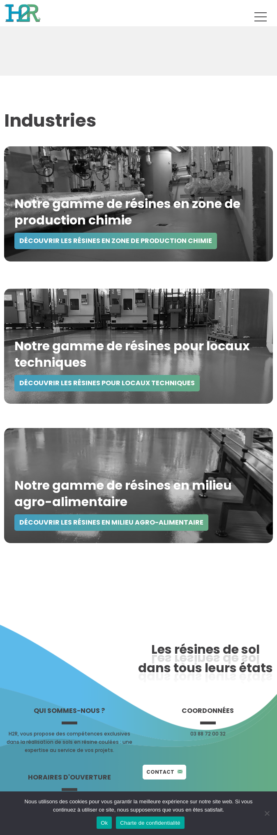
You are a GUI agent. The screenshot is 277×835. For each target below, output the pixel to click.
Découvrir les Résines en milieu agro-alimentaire (111, 522)
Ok (104, 823)
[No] (267, 813)
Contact (164, 771)
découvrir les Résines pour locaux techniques (107, 383)
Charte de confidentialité (150, 823)
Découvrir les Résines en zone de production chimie (115, 240)
